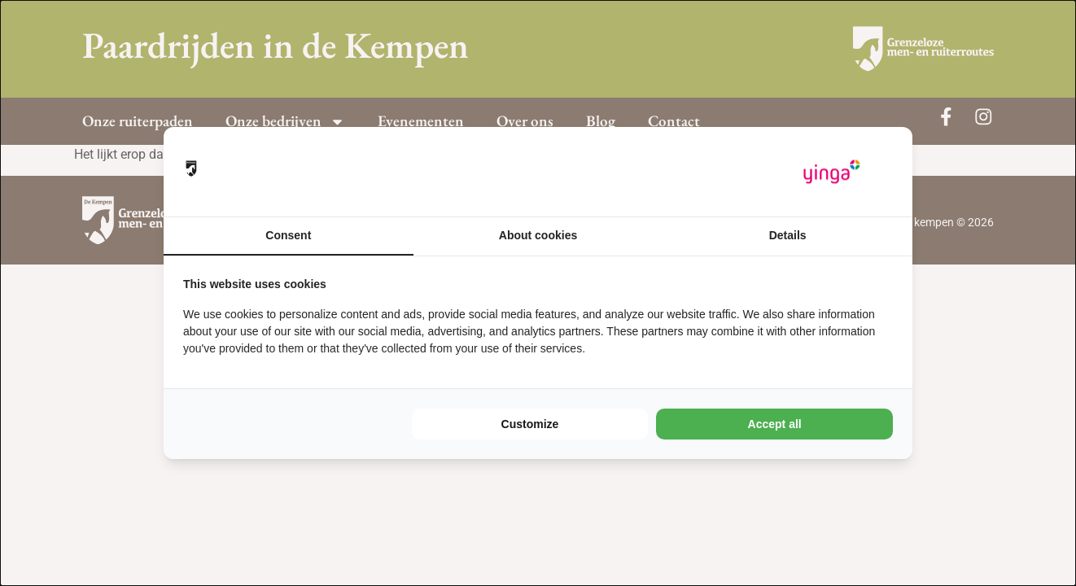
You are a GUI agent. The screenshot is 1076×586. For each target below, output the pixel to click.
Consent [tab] (288, 235)
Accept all (775, 424)
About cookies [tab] (538, 235)
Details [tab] (788, 235)
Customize (530, 424)
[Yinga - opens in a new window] (832, 172)
